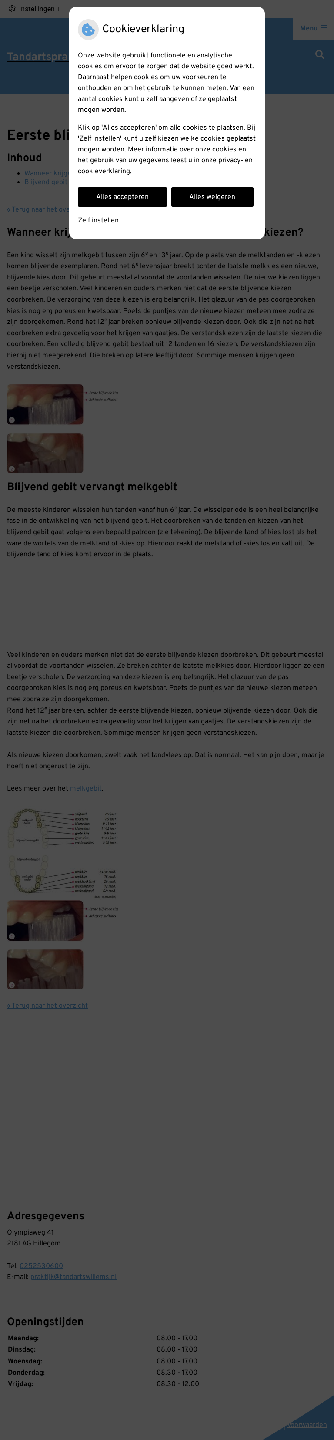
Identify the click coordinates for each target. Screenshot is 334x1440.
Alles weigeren (212, 197)
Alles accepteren (122, 197)
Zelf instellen (98, 220)
